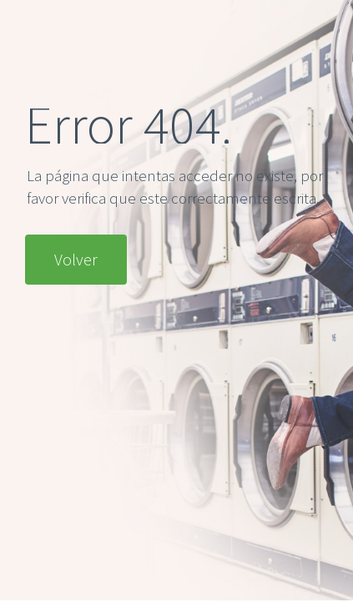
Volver (76, 259)
